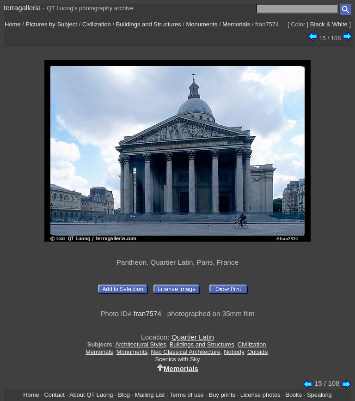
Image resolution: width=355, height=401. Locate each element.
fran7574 (147, 313)
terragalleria (22, 8)
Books (293, 394)
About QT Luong (91, 394)
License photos (260, 394)
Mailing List (150, 394)
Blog (124, 394)
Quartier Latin (192, 337)
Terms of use (187, 394)
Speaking (319, 394)
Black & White (329, 24)
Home (13, 24)
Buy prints (222, 394)
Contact (54, 394)
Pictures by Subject (51, 24)
